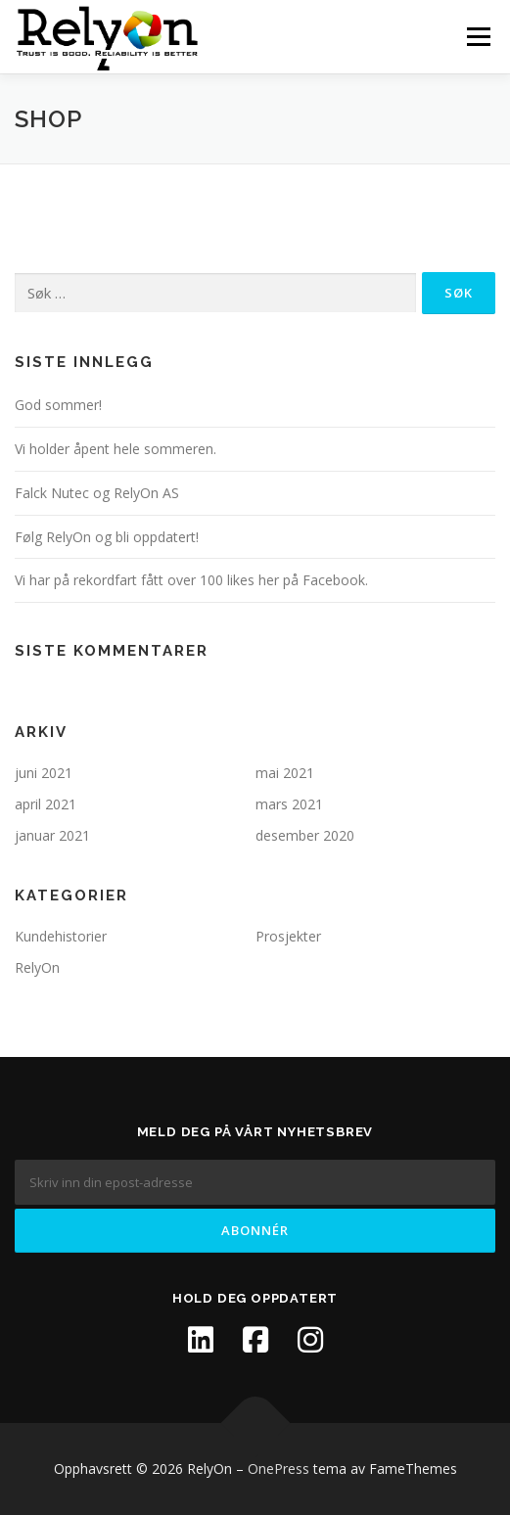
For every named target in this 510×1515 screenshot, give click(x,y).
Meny (476, 36)
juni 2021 (43, 772)
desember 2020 (304, 835)
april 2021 (45, 804)
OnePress (278, 1468)
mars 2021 (289, 804)
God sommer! (58, 404)
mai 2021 (284, 772)
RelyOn (37, 967)
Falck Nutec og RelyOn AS (97, 492)
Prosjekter (288, 936)
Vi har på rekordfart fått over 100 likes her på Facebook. (191, 580)
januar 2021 (52, 835)
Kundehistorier (61, 936)
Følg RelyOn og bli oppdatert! (107, 537)
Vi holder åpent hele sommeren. (115, 448)
